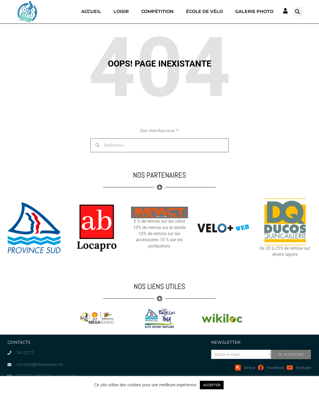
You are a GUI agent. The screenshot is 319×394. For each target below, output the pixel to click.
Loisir (121, 11)
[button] (297, 11)
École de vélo (204, 11)
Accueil (91, 11)
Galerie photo (254, 11)
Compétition (157, 11)
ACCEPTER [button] (211, 385)
